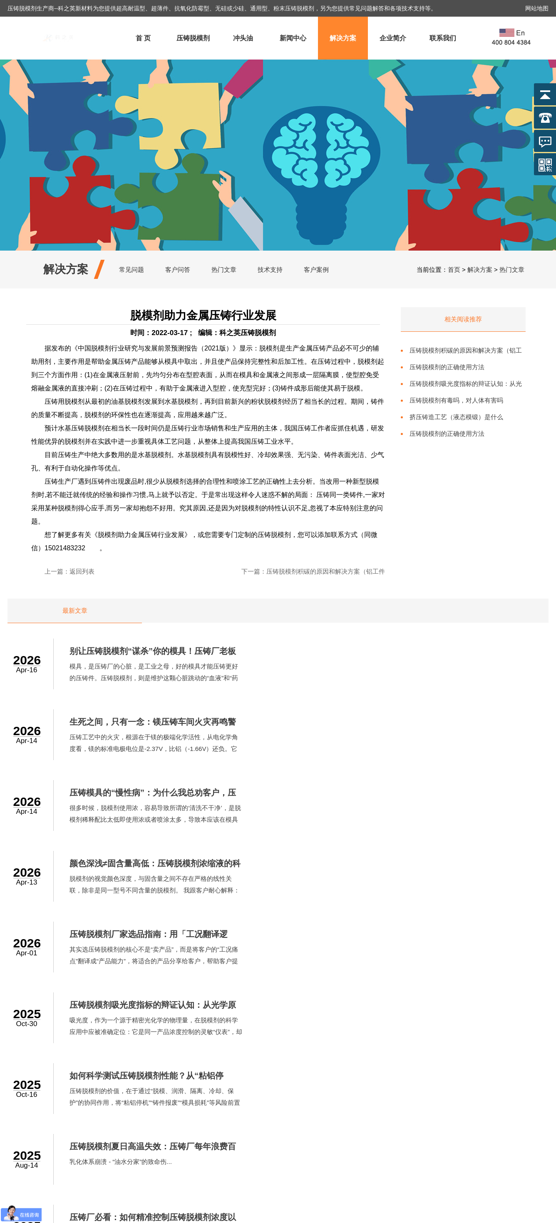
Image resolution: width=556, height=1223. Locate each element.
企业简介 (393, 38)
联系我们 (442, 38)
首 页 (143, 38)
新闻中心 (293, 38)
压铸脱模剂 (193, 38)
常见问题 (131, 269)
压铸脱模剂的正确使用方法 (447, 366)
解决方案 (343, 38)
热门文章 (223, 269)
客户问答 (177, 269)
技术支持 (270, 269)
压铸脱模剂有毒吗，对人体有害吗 (456, 400)
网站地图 (537, 8)
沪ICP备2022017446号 (328, 1214)
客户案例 (316, 269)
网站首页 (204, 1069)
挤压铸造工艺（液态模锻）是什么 (456, 416)
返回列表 (82, 571)
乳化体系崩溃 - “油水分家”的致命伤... (407, 878)
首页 (454, 269)
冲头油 (243, 38)
